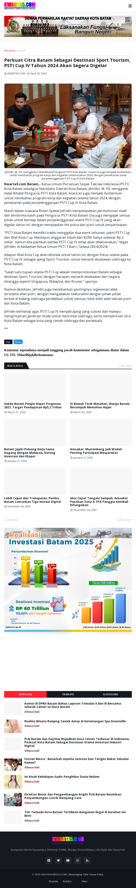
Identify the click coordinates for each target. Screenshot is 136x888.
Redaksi (67, 881)
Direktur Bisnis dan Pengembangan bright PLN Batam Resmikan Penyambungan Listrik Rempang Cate (72, 796)
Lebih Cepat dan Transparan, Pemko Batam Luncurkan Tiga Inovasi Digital (32, 500)
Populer (25, 694)
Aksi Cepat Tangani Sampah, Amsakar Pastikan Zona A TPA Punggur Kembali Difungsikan (99, 502)
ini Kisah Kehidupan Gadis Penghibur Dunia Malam (61, 777)
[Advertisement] (35, 662)
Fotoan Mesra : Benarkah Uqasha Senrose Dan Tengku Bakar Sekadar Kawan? (76, 760)
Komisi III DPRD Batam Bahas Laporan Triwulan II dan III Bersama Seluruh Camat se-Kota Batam (72, 705)
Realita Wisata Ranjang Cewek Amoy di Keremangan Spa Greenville (75, 721)
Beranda (9, 50)
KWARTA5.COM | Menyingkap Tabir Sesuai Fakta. (75, 874)
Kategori (110, 694)
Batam (22, 50)
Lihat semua (126, 365)
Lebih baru (12, 519)
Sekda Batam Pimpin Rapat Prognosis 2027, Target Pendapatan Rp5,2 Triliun (33, 405)
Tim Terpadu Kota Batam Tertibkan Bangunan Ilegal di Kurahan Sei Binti (75, 814)
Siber (84, 881)
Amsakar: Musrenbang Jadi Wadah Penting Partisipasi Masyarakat (96, 451)
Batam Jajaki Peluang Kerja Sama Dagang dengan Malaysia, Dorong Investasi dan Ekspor (29, 453)
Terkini (68, 694)
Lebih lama (123, 519)
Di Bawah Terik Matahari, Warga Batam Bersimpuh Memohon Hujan (100, 405)
